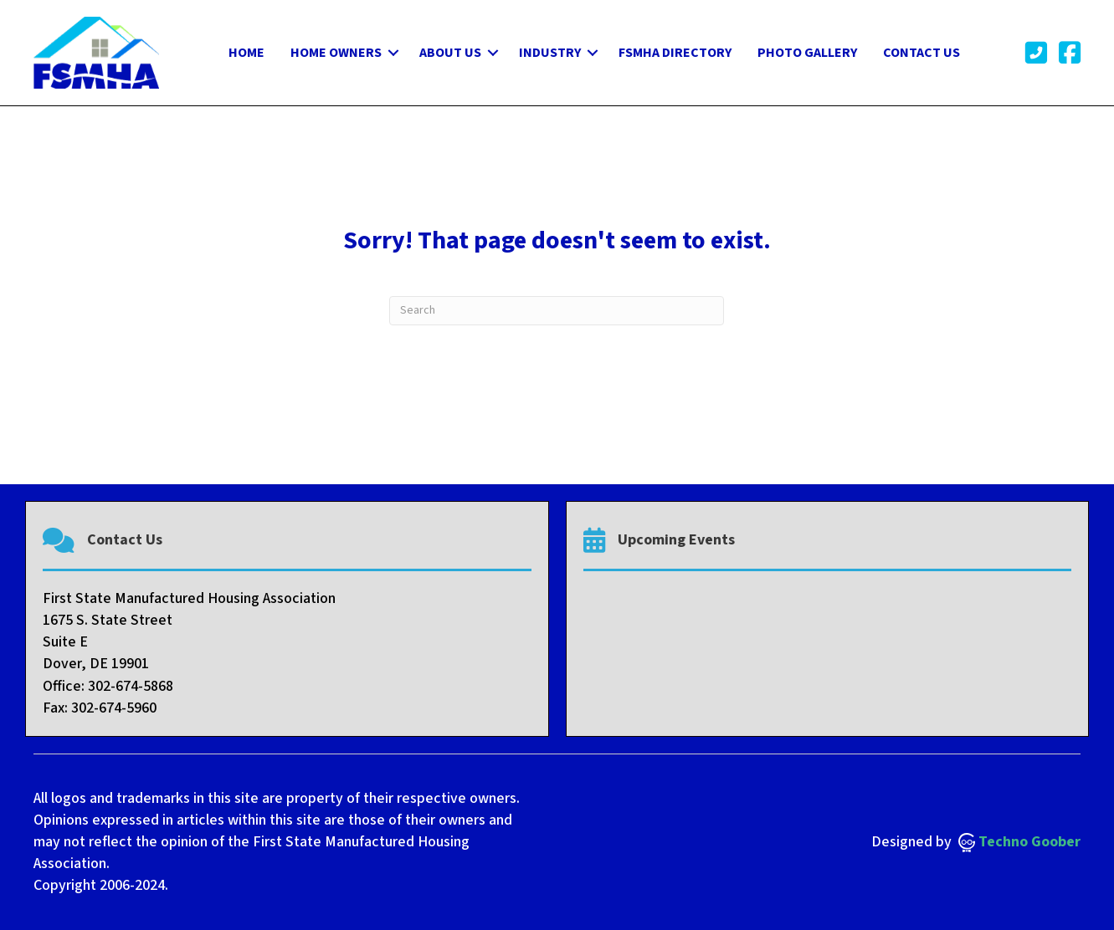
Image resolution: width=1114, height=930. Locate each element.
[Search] (556, 310)
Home (246, 52)
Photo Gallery (807, 52)
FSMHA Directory (675, 52)
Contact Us (921, 52)
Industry (550, 52)
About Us (450, 52)
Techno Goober (1019, 841)
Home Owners (336, 52)
